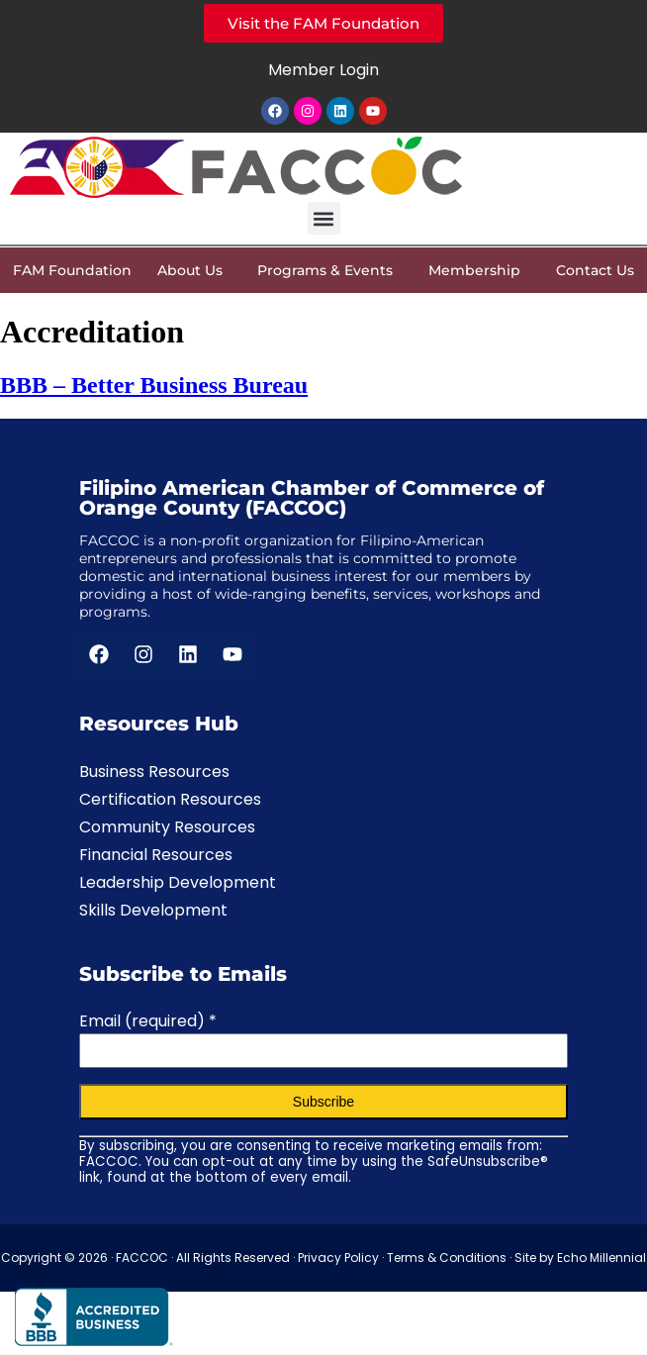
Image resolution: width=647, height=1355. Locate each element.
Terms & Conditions (447, 1257)
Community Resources (167, 827)
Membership (479, 270)
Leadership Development (177, 882)
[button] (324, 218)
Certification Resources (170, 799)
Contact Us (595, 270)
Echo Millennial (601, 1257)
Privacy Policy (338, 1257)
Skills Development (153, 910)
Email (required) (148, 1021)
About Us (194, 270)
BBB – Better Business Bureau (154, 385)
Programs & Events (330, 270)
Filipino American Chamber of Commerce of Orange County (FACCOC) (311, 498)
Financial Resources (155, 854)
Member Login (323, 69)
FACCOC (142, 1257)
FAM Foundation (72, 270)
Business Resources (154, 771)
